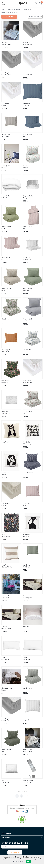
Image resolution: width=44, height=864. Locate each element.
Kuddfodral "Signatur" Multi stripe (6, 566)
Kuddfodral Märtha (5, 473)
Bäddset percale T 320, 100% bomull (6, 628)
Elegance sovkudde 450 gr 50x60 (6, 781)
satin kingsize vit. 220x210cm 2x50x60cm (28, 258)
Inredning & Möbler (14, 9)
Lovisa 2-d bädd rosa (28, 412)
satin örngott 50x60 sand (5, 135)
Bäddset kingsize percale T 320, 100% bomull (28, 597)
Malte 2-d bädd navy (28, 473)
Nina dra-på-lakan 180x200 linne (6, 505)
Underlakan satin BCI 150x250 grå (28, 781)
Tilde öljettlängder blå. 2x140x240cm (6, 535)
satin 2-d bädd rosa (27, 227)
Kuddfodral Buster (5, 443)
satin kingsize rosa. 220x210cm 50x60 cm (5, 258)
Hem (2, 9)
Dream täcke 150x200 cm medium (5, 197)
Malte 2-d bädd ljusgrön (6, 227)
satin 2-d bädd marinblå (6, 166)
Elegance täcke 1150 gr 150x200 (28, 197)
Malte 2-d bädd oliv (6, 750)
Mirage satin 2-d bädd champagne (6, 689)
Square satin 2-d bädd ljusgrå (28, 320)
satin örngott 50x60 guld (5, 350)
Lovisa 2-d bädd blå (28, 350)
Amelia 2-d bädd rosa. (26, 166)
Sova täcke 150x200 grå (5, 412)
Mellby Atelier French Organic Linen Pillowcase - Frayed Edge (28, 751)
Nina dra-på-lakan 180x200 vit (6, 105)
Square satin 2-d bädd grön (28, 289)
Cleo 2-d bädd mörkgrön (6, 381)
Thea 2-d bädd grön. (6, 320)
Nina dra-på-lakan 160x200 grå (6, 74)
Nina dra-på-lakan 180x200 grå (27, 43)
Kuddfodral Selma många (27, 443)
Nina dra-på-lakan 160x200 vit (27, 74)
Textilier (26, 9)
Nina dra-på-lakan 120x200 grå (6, 720)
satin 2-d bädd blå (27, 135)
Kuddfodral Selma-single (27, 535)
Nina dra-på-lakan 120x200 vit (27, 382)
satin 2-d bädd (27, 688)
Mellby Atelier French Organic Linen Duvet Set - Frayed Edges (6, 43)
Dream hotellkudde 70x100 (27, 658)
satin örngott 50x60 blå (27, 104)
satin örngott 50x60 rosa (27, 504)
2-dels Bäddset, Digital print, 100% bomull (6, 597)
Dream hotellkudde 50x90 (5, 658)
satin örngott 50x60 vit (27, 720)
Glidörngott (26, 626)
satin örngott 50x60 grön (27, 566)
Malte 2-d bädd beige (6, 289)
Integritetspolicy (18, 861)
